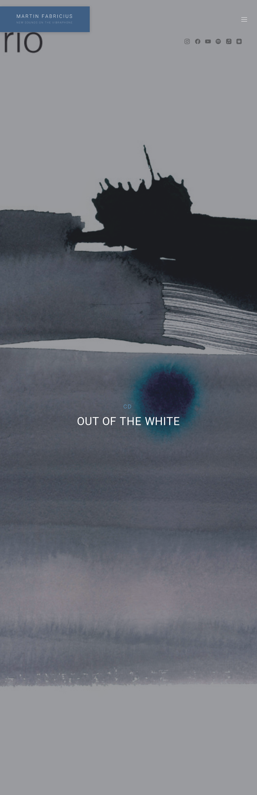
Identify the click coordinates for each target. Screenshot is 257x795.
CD (127, 406)
